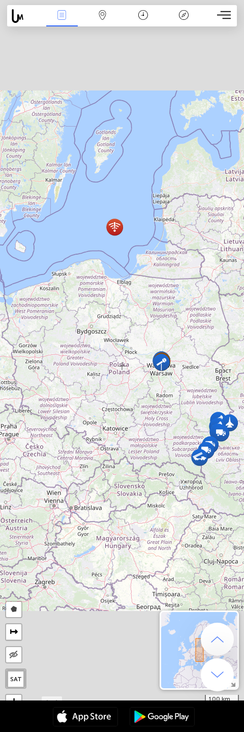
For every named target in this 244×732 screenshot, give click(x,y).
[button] (161, 362)
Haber (62, 16)
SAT (16, 679)
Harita (103, 16)
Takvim (143, 16)
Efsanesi (183, 16)
